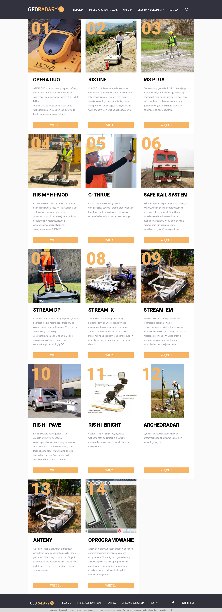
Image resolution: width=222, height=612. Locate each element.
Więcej (55, 125)
